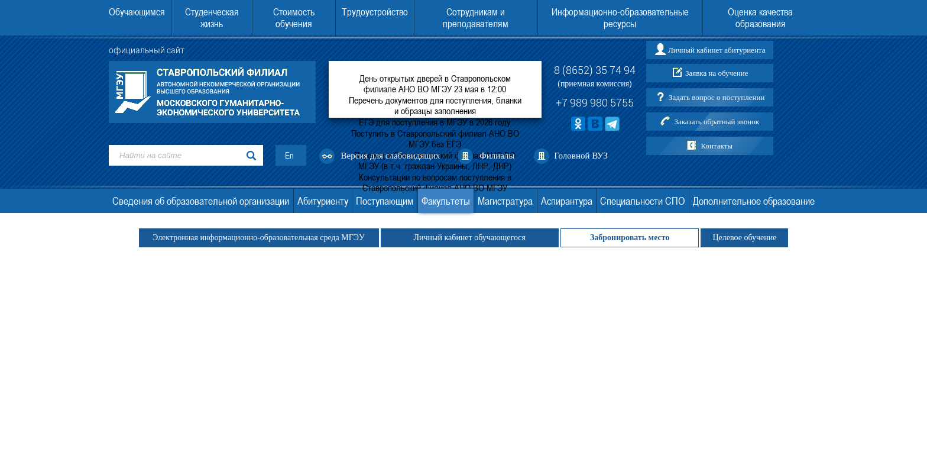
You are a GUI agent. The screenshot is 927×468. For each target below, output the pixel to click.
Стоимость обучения (294, 18)
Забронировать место (630, 237)
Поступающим (384, 201)
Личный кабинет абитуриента (716, 50)
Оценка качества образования (760, 18)
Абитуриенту (322, 201)
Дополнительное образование (754, 201)
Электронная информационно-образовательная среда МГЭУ (259, 237)
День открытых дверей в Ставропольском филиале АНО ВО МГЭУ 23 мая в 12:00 (435, 83)
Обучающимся (137, 12)
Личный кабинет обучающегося (470, 237)
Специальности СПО (642, 201)
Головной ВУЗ (581, 155)
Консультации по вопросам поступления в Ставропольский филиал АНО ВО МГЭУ (435, 182)
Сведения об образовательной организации (200, 201)
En (289, 155)
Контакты (716, 145)
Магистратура (505, 201)
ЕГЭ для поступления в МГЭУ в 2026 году (435, 122)
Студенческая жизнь (212, 18)
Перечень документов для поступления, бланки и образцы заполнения (435, 105)
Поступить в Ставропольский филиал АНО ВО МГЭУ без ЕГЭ (435, 138)
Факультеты (446, 201)
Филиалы (497, 155)
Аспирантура (566, 201)
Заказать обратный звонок (716, 121)
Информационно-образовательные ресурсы (620, 18)
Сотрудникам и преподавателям (475, 18)
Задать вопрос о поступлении (716, 97)
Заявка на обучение (716, 73)
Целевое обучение (744, 237)
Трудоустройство (375, 12)
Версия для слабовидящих (390, 155)
